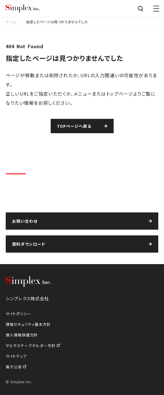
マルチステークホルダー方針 (31, 345)
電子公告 (14, 367)
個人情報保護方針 (22, 335)
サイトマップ (16, 356)
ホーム (11, 21)
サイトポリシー (18, 313)
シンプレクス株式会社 (23, 8)
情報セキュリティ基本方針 (28, 324)
